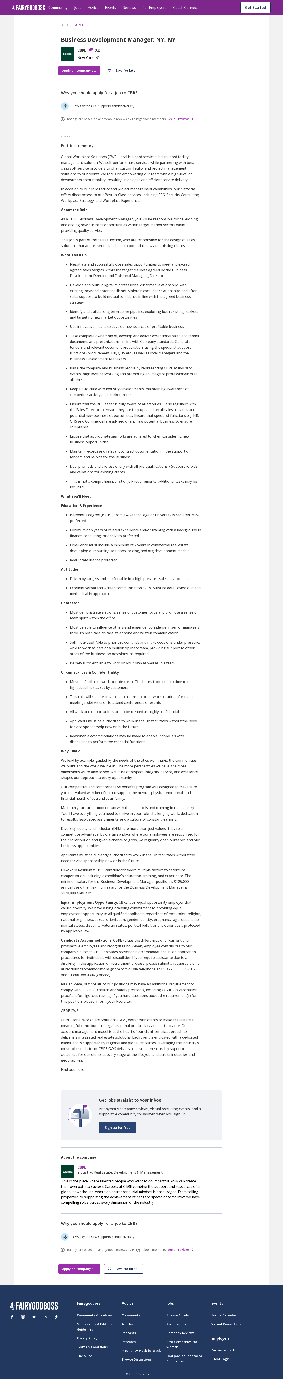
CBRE (81, 1167)
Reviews (129, 7)
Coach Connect (185, 7)
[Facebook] (12, 1316)
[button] (123, 70)
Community (57, 7)
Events (110, 7)
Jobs (77, 7)
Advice (93, 7)
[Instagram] (23, 1316)
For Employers (154, 7)
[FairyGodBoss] (34, 1306)
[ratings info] (63, 119)
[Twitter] (34, 1316)
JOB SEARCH (73, 25)
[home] (28, 7)
